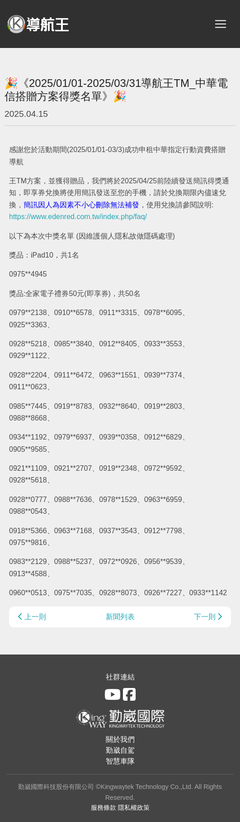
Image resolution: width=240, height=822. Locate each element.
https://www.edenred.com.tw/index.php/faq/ (78, 216)
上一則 (32, 617)
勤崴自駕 (120, 750)
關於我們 (120, 739)
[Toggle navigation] (220, 24)
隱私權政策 (134, 807)
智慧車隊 (120, 761)
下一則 (208, 617)
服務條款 (103, 807)
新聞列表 (120, 617)
